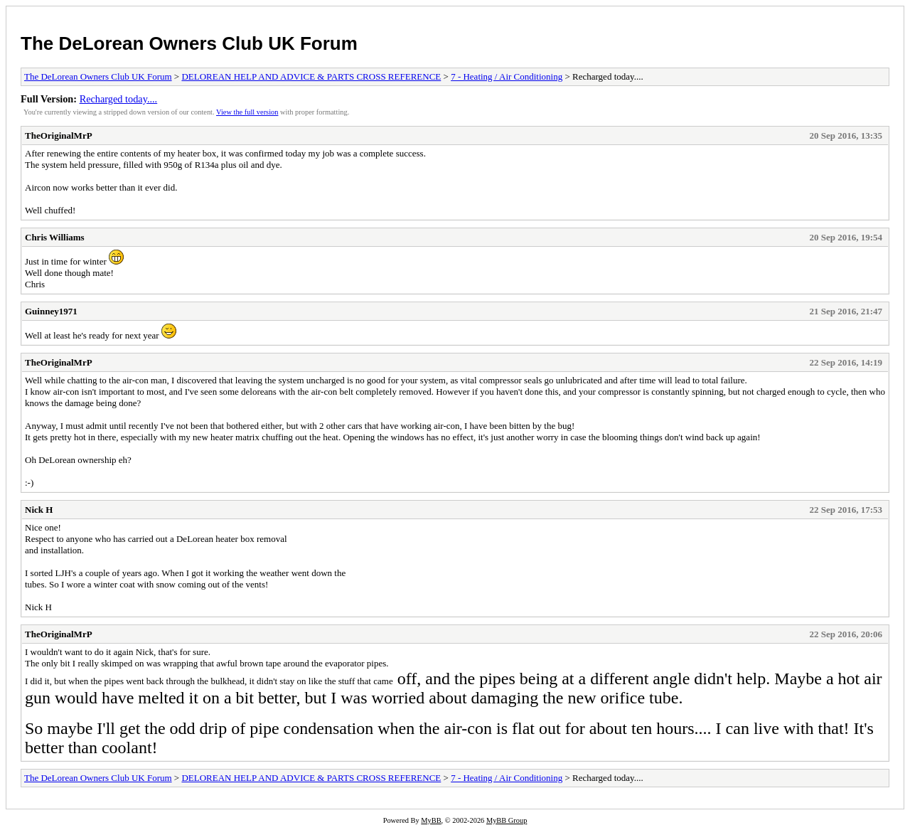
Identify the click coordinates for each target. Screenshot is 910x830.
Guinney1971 (51, 311)
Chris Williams (55, 237)
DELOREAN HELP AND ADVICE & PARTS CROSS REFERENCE (311, 76)
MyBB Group (506, 820)
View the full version (247, 112)
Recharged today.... (119, 99)
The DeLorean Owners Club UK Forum (189, 43)
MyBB (431, 820)
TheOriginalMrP (58, 135)
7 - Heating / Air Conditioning (506, 76)
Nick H (39, 509)
